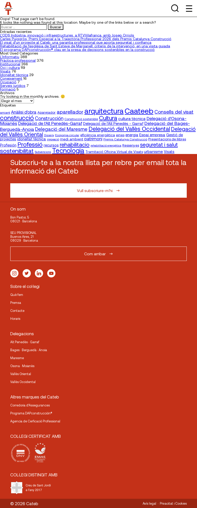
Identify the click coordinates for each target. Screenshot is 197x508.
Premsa (15, 302)
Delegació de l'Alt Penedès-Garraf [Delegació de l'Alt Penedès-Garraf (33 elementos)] (50, 123)
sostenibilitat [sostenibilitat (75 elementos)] (17, 150)
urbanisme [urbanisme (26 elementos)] (153, 151)
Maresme (17, 358)
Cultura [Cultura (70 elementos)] (108, 117)
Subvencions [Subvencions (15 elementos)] (43, 151)
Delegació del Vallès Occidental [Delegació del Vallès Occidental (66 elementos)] (129, 128)
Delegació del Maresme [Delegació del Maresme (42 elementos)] (61, 129)
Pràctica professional (18, 60)
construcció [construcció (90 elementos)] (17, 117)
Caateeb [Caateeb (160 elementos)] (139, 110)
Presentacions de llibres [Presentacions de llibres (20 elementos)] (167, 139)
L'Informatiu (9, 57)
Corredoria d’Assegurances (30, 405)
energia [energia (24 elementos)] (131, 134)
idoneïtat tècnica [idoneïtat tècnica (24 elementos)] (31, 139)
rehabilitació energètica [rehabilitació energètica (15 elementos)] (106, 145)
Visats (5, 71)
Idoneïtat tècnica (14, 74)
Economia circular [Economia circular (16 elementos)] (67, 135)
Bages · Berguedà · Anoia (28, 350)
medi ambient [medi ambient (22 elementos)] (71, 139)
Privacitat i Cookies (173, 503)
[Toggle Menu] (188, 8)
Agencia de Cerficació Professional (35, 421)
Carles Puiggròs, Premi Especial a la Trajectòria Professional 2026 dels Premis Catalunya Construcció (85, 39)
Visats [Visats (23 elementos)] (169, 151)
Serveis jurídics (12, 85)
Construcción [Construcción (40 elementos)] (49, 118)
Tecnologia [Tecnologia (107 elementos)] (68, 150)
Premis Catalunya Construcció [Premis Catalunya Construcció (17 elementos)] (125, 139)
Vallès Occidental (23, 382)
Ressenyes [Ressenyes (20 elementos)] (130, 145)
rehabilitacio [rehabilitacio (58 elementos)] (75, 144)
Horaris (15, 318)
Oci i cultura (10, 67)
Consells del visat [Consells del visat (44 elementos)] (173, 112)
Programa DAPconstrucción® (31, 413)
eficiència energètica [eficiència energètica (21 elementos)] (97, 135)
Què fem (16, 294)
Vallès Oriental (20, 374)
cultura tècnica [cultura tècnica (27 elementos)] (131, 118)
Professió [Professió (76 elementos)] (30, 144)
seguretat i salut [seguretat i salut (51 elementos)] (159, 144)
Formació (8, 89)
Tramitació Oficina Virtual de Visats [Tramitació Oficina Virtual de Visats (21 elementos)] (114, 151)
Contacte (17, 310)
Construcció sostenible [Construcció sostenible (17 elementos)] (81, 119)
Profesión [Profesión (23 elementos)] (8, 145)
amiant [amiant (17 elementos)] (5, 112)
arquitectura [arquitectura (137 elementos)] (104, 110)
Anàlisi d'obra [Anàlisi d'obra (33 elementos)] (23, 111)
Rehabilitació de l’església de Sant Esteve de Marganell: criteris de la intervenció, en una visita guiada (85, 46)
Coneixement (11, 78)
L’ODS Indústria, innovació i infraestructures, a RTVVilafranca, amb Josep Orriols (67, 35)
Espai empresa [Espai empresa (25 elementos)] (152, 134)
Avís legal (149, 503)
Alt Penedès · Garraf (24, 342)
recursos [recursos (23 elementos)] (51, 145)
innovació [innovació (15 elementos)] (53, 139)
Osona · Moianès (22, 366)
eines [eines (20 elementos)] (120, 135)
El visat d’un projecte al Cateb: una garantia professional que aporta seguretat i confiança (75, 42)
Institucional (10, 64)
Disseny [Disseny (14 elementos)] (49, 135)
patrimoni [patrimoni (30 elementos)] (93, 138)
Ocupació (8, 82)
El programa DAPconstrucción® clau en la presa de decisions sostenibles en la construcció (77, 49)
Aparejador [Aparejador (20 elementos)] (46, 112)
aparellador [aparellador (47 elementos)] (70, 111)
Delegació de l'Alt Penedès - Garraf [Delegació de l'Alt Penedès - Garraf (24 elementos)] (113, 123)
